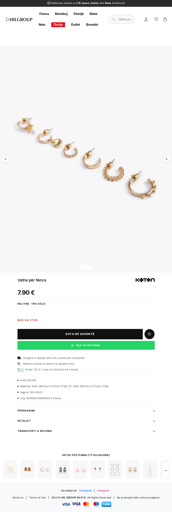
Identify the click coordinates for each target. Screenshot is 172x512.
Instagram (103, 490)
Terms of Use (37, 497)
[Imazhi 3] (89, 267)
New (42, 24)
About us (17, 497)
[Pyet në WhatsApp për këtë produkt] (86, 345)
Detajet (24, 420)
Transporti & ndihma (34, 430)
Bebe (93, 14)
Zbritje (58, 24)
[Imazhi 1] (83, 267)
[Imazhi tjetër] (166, 159)
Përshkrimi (26, 410)
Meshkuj (61, 14)
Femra (44, 14)
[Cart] (165, 19)
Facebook (85, 490)
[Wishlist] (156, 19)
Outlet (75, 24)
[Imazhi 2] (86, 267)
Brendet (92, 24)
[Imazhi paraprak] (5, 159)
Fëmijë (79, 14)
